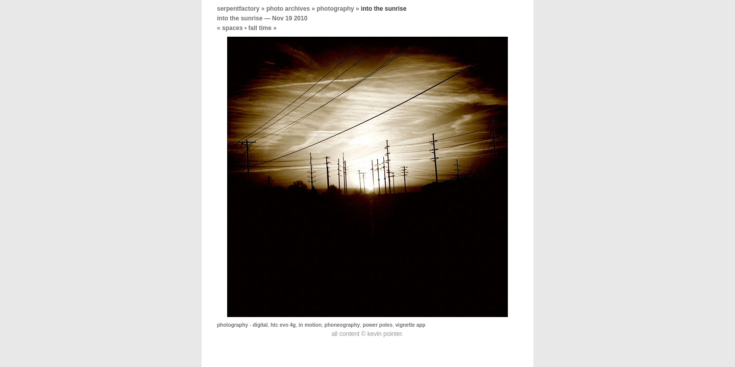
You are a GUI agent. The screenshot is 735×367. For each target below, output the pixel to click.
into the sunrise (239, 18)
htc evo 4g (283, 325)
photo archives (288, 8)
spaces (232, 28)
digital (260, 325)
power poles (378, 325)
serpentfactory (238, 8)
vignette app (411, 325)
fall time (260, 28)
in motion (310, 325)
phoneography (342, 325)
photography (335, 8)
